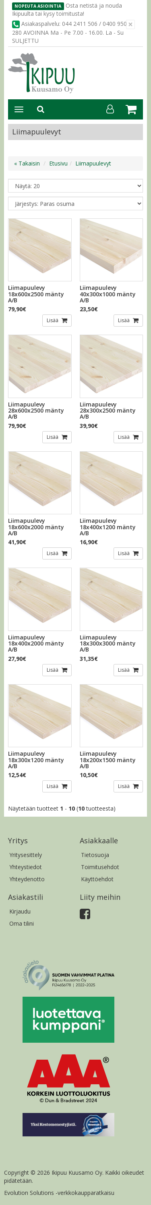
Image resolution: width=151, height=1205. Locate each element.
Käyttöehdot (97, 879)
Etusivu (58, 163)
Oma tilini (21, 923)
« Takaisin (27, 163)
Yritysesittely (25, 855)
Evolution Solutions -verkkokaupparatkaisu (59, 1193)
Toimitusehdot (100, 867)
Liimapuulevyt (93, 163)
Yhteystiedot (25, 867)
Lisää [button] (53, 320)
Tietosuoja (95, 855)
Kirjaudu (20, 911)
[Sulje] (130, 24)
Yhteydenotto (27, 879)
